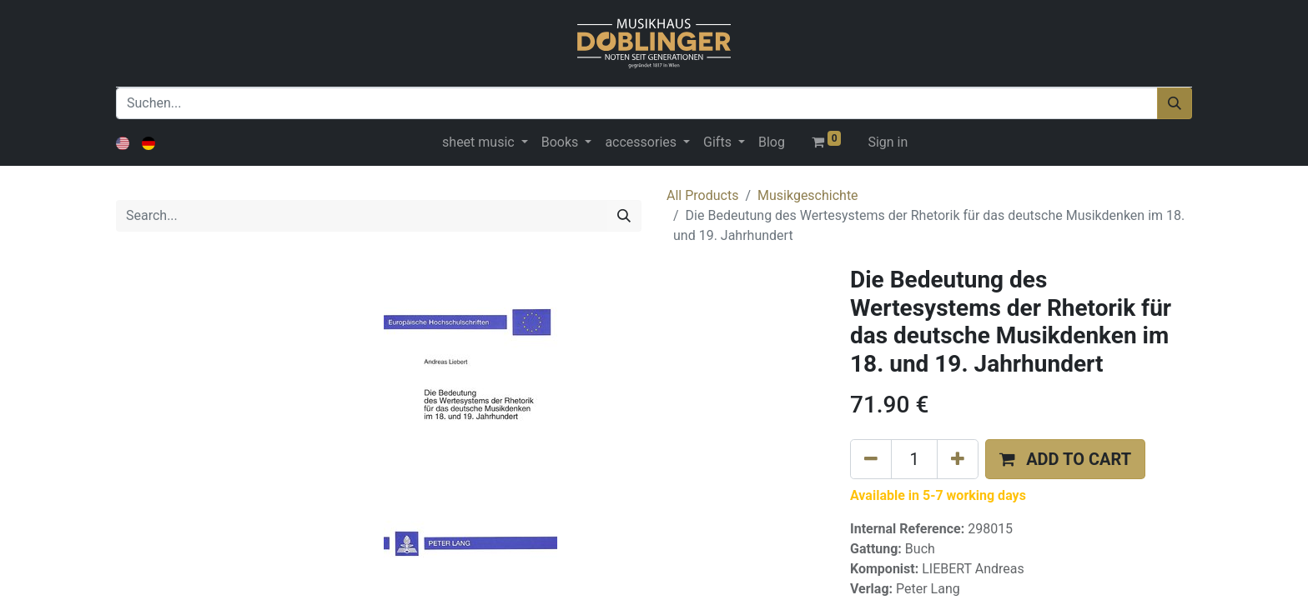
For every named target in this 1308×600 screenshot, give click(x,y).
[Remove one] (871, 459)
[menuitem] (772, 142)
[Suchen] (1174, 103)
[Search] (623, 216)
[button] (1065, 459)
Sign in (888, 142)
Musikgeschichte (807, 195)
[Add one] (957, 459)
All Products (702, 195)
